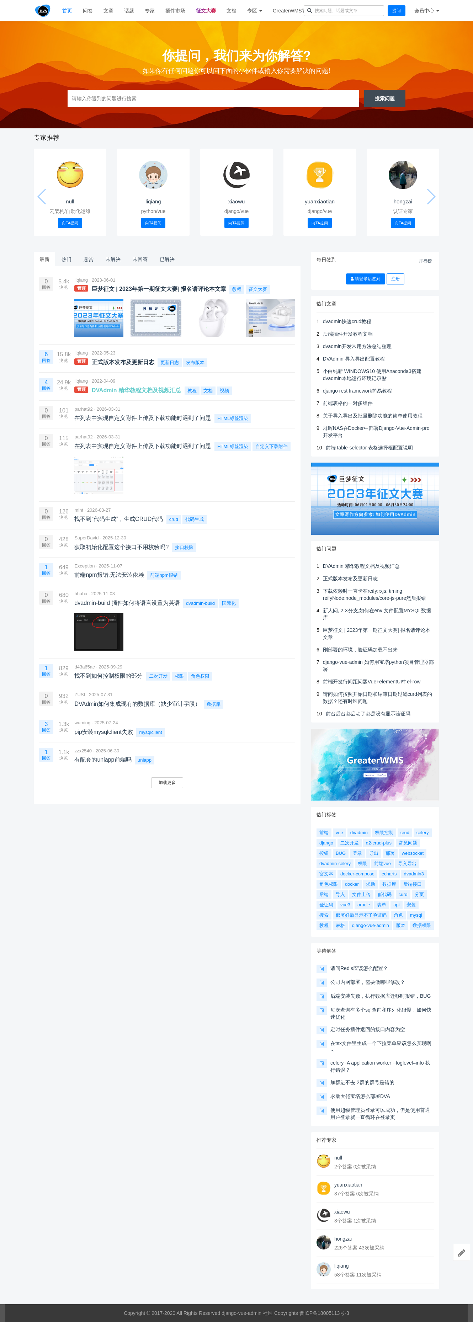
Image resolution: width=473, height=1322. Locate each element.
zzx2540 (82, 750)
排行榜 (425, 260)
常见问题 (408, 843)
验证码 (326, 904)
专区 (254, 11)
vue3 (345, 904)
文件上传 (361, 894)
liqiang (153, 201)
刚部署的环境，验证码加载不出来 (360, 649)
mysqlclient (150, 732)
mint (78, 510)
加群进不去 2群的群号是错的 (362, 1082)
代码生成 (194, 519)
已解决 (167, 259)
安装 (411, 904)
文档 (231, 11)
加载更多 (167, 782)
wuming (82, 722)
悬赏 (89, 259)
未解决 (113, 259)
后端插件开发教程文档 (348, 334)
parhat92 (83, 409)
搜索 (324, 915)
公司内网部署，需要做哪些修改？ (367, 982)
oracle (363, 904)
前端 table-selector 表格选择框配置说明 (369, 448)
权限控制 (384, 832)
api (396, 904)
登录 (357, 853)
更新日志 (169, 362)
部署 (390, 853)
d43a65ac (84, 667)
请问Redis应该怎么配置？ (359, 968)
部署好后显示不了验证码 (361, 915)
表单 (381, 904)
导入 (340, 894)
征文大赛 (206, 11)
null (70, 201)
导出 (373, 853)
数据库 (213, 704)
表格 (340, 925)
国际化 (229, 603)
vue (339, 832)
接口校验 (184, 547)
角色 (398, 915)
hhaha (80, 593)
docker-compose (357, 873)
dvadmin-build (200, 603)
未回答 (140, 259)
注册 (395, 278)
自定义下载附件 (271, 446)
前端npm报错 (163, 575)
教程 (236, 289)
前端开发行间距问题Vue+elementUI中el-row (372, 681)
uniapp (145, 760)
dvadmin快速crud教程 (347, 321)
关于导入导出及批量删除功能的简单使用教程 (372, 416)
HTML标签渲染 (232, 418)
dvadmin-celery (335, 863)
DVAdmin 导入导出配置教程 (354, 359)
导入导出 (407, 863)
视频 (224, 390)
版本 (400, 925)
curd (403, 894)
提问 (396, 10)
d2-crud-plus (379, 843)
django (326, 843)
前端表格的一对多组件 (348, 403)
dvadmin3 (414, 873)
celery (422, 832)
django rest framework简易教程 (357, 391)
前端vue (382, 863)
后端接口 (412, 884)
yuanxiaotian (320, 201)
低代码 (385, 894)
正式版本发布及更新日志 (350, 578)
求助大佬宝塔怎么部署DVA (360, 1096)
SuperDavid (86, 537)
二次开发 (158, 676)
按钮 (324, 853)
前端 (324, 832)
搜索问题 (385, 98)
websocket (413, 853)
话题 (129, 11)
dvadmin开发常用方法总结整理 (357, 346)
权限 (179, 676)
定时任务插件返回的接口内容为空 (367, 1029)
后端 (324, 894)
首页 (67, 11)
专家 (150, 11)
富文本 (326, 873)
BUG (341, 853)
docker (352, 884)
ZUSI (79, 694)
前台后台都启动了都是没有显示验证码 (368, 713)
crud (173, 519)
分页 (419, 894)
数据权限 (422, 925)
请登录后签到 (366, 278)
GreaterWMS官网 (292, 11)
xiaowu (236, 201)
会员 (426, 11)
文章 (108, 11)
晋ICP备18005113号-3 (324, 1313)
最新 (44, 259)
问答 (88, 11)
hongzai (403, 201)
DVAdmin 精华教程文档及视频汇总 (361, 566)
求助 (370, 884)
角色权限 (200, 676)
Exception (84, 566)
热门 (66, 259)
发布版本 (195, 362)
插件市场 (175, 11)
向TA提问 (70, 223)
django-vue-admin (370, 925)
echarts (389, 873)
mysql (416, 915)
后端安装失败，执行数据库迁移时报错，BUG (380, 996)
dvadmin (359, 832)
